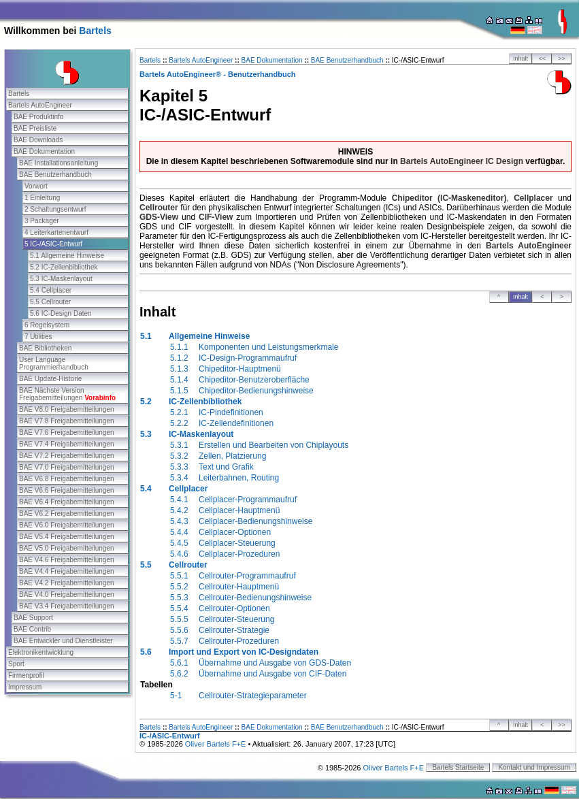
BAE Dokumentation (44, 151)
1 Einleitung (42, 197)
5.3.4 (179, 478)
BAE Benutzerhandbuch (55, 174)
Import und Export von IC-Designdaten (243, 652)
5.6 (146, 652)
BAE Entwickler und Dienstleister (63, 641)
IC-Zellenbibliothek (205, 401)
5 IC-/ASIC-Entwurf (53, 244)
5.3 (146, 434)
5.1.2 (179, 358)
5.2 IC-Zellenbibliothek (64, 267)
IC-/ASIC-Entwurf (169, 736)
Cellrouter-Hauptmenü (239, 586)
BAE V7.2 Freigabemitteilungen (66, 455)
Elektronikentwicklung (40, 652)
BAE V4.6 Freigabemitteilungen (66, 560)
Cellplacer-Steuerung (237, 543)
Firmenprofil (26, 675)
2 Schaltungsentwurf (55, 209)
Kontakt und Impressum (534, 767)
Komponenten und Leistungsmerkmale (268, 347)
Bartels (95, 30)
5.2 (146, 401)
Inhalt (520, 58)
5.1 (146, 336)
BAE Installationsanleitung (58, 163)
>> (561, 58)
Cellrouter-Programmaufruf (247, 576)
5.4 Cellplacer (50, 290)
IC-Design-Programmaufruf (248, 358)
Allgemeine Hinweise (209, 336)
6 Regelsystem (46, 325)
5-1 (176, 695)
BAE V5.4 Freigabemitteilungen (66, 536)
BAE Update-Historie (50, 378)
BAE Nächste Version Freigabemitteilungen (67, 394)
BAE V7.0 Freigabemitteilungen (66, 467)
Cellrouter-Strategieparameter (253, 695)
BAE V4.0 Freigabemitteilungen (66, 594)
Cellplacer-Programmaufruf (248, 499)
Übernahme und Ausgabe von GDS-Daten (275, 663)
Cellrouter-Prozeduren (239, 641)
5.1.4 (179, 380)
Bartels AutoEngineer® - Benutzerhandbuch (217, 74)
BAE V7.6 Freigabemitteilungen (66, 432)
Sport (16, 664)
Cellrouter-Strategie (234, 630)
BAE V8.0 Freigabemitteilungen (66, 409)
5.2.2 (179, 423)
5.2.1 (179, 412)
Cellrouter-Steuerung (236, 619)
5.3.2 (179, 456)
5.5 (146, 565)
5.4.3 (179, 521)
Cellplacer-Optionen (235, 532)
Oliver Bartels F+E (215, 744)
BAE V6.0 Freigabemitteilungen (66, 525)
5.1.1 (179, 347)
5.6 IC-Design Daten (61, 313)
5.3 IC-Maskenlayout (61, 278)
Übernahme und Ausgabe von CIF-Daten (272, 674)
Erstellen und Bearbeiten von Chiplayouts (273, 445)
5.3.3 (179, 467)
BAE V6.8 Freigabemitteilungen (66, 479)
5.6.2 (179, 674)
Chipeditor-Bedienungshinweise (256, 390)
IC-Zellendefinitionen (236, 423)
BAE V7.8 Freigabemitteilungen (66, 421)
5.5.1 (179, 576)
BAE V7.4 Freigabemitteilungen (66, 444)
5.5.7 (179, 641)
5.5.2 (179, 586)
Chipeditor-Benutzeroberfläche (254, 380)
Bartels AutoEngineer (40, 105)
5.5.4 (179, 608)
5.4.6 (179, 554)
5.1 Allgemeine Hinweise (67, 255)
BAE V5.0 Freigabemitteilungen (66, 548)
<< (542, 58)
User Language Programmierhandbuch (53, 363)
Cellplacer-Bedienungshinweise (255, 521)
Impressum (25, 687)
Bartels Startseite (458, 767)
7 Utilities (38, 336)
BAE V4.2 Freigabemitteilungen (66, 583)
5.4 (146, 488)
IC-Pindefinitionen (231, 412)
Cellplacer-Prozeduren (239, 554)
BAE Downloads (38, 140)
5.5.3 (179, 597)
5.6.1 (179, 663)
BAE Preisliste (35, 128)
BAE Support (33, 617)
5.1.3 (179, 369)
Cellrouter (188, 565)
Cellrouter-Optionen (234, 608)
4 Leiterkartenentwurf (56, 232)
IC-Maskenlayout (201, 434)
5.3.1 (179, 445)
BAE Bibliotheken (45, 348)
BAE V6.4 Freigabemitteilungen (66, 502)
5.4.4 (179, 532)
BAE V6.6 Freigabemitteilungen (66, 490)
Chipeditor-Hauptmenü (240, 369)
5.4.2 (179, 510)
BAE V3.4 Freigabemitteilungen (66, 606)
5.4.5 (179, 543)
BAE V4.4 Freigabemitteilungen (66, 571)
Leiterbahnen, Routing (239, 478)
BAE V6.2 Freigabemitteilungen (66, 513)
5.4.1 (179, 499)
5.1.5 (179, 390)
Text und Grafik (226, 467)
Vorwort (36, 186)
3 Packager (41, 221)
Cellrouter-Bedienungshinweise (255, 597)
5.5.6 (179, 630)
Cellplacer (188, 488)
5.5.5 (179, 619)
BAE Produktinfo (38, 116)
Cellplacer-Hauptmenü (239, 510)
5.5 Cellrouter (50, 302)
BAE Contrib (32, 629)
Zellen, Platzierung (232, 456)
